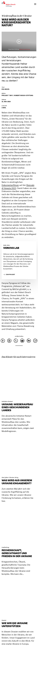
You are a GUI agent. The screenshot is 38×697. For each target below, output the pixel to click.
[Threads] (9, 341)
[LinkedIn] (29, 341)
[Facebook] (3, 341)
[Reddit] (22, 341)
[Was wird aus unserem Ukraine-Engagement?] (19, 455)
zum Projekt (9, 274)
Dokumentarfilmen (10, 185)
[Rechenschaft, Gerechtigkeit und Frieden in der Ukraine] (19, 525)
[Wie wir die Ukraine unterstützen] (19, 598)
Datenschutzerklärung (24, 49)
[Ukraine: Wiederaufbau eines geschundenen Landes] (19, 379)
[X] (16, 341)
